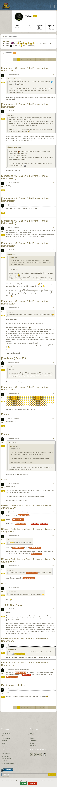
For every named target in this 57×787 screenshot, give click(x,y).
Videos (32, 736)
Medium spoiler (23, 515)
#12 (53, 483)
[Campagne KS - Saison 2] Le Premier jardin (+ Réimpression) (25, 69)
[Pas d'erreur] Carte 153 (13, 358)
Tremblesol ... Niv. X (11, 604)
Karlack (9, 442)
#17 (53, 608)
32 (50, 59)
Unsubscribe (5, 777)
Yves (8, 366)
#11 (53, 438)
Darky (9, 115)
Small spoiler (19, 654)
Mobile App (33, 745)
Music (32, 738)
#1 (53, 74)
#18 (53, 645)
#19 (53, 669)
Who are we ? (6, 754)
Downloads (33, 741)
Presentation (6, 733)
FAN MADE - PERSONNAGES (12, 41)
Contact (4, 761)
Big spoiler (35, 524)
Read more (51, 781)
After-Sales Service (8, 763)
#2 (53, 110)
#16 (53, 587)
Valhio (3, 79)
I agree (24, 783)
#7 (53, 307)
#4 (53, 204)
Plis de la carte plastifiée (13, 685)
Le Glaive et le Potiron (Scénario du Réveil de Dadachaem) (24, 639)
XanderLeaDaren (12, 79)
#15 (53, 565)
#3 (53, 182)
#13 (53, 511)
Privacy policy (6, 758)
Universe (4, 736)
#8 (53, 362)
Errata (32, 743)
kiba (8, 312)
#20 (53, 689)
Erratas (5, 414)
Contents (4, 741)
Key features (6, 738)
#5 (53, 227)
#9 (53, 393)
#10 (53, 418)
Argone (9, 254)
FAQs (32, 733)
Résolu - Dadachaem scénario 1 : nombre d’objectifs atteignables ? (28, 506)
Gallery (4, 743)
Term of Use (5, 756)
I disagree (32, 783)
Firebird (9, 649)
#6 (53, 249)
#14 (53, 535)
